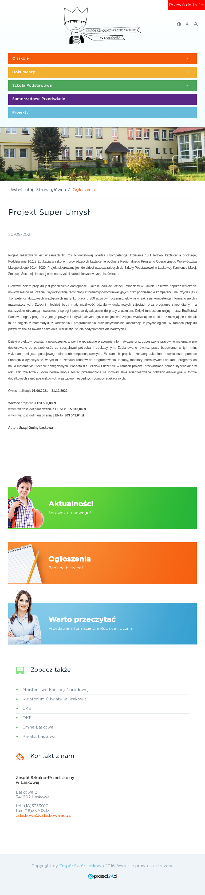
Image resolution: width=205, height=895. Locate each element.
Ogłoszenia (84, 190)
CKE (26, 709)
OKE (26, 718)
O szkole (20, 58)
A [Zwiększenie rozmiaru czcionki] (196, 24)
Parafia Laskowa (39, 737)
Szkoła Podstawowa (32, 86)
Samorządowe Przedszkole (38, 99)
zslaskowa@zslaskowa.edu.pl (44, 816)
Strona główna (51, 190)
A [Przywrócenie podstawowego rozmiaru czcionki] (187, 24)
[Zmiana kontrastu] (179, 24)
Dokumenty (23, 72)
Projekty (20, 113)
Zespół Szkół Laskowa (81, 866)
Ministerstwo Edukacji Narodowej (55, 690)
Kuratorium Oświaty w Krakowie (54, 699)
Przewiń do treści (186, 5)
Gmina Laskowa (37, 727)
